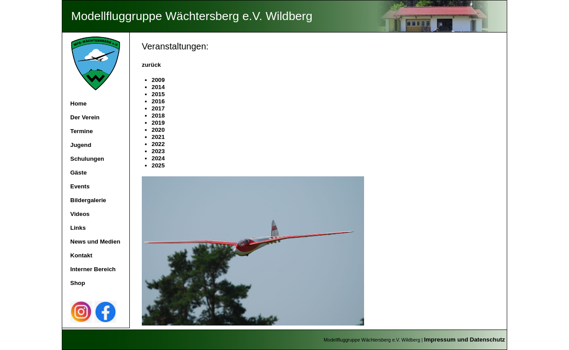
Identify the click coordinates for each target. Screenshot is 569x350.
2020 (158, 129)
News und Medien (95, 241)
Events (80, 186)
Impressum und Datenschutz (464, 339)
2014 (158, 87)
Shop (77, 283)
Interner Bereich (93, 269)
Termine (81, 131)
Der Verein (85, 117)
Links (78, 227)
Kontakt (81, 255)
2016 (158, 101)
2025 (158, 165)
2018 (158, 115)
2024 (158, 158)
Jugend (80, 145)
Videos (79, 214)
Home (78, 103)
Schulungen (87, 158)
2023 (158, 151)
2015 (158, 94)
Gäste (78, 172)
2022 (158, 144)
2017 (158, 108)
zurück (151, 64)
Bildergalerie (88, 200)
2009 (158, 80)
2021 (158, 137)
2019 (158, 122)
